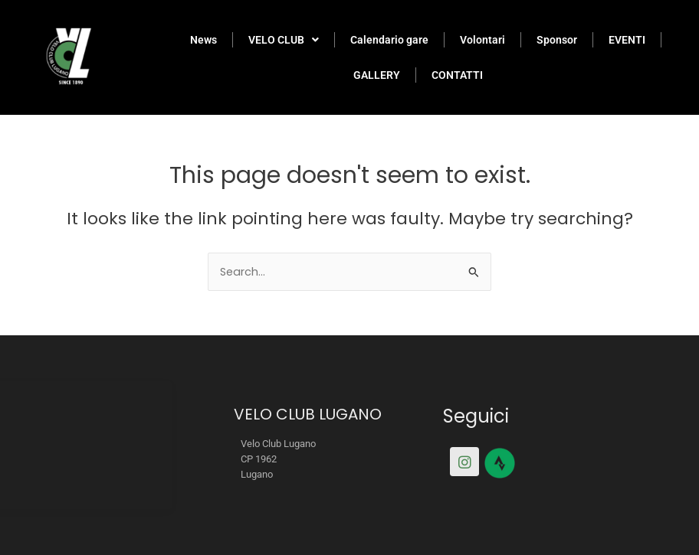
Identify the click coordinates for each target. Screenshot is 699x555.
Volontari (482, 40)
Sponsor (557, 40)
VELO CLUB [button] (283, 40)
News (203, 40)
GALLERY (376, 75)
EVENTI (627, 40)
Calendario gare (389, 40)
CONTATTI (457, 75)
